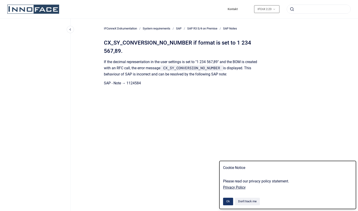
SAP (179, 28)
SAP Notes (230, 28)
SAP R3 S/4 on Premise (202, 28)
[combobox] (318, 9)
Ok (228, 201)
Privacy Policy (234, 187)
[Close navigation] (70, 29)
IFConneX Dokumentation (120, 28)
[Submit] (292, 9)
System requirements (156, 28)
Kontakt (233, 9)
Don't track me (247, 201)
